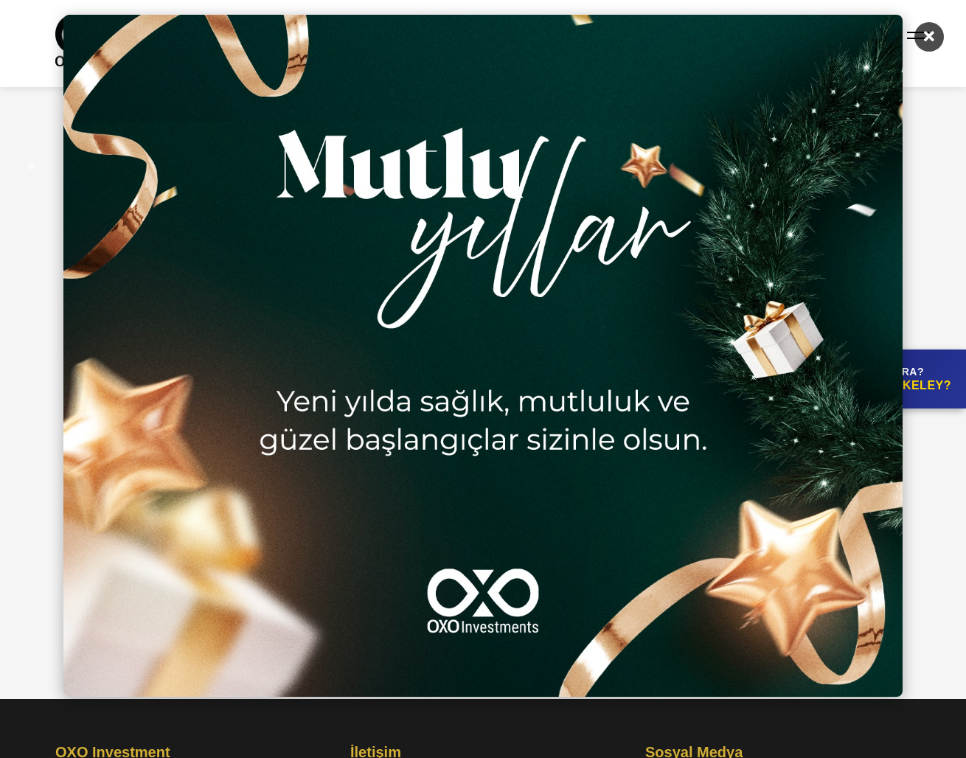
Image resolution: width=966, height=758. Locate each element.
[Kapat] (929, 37)
